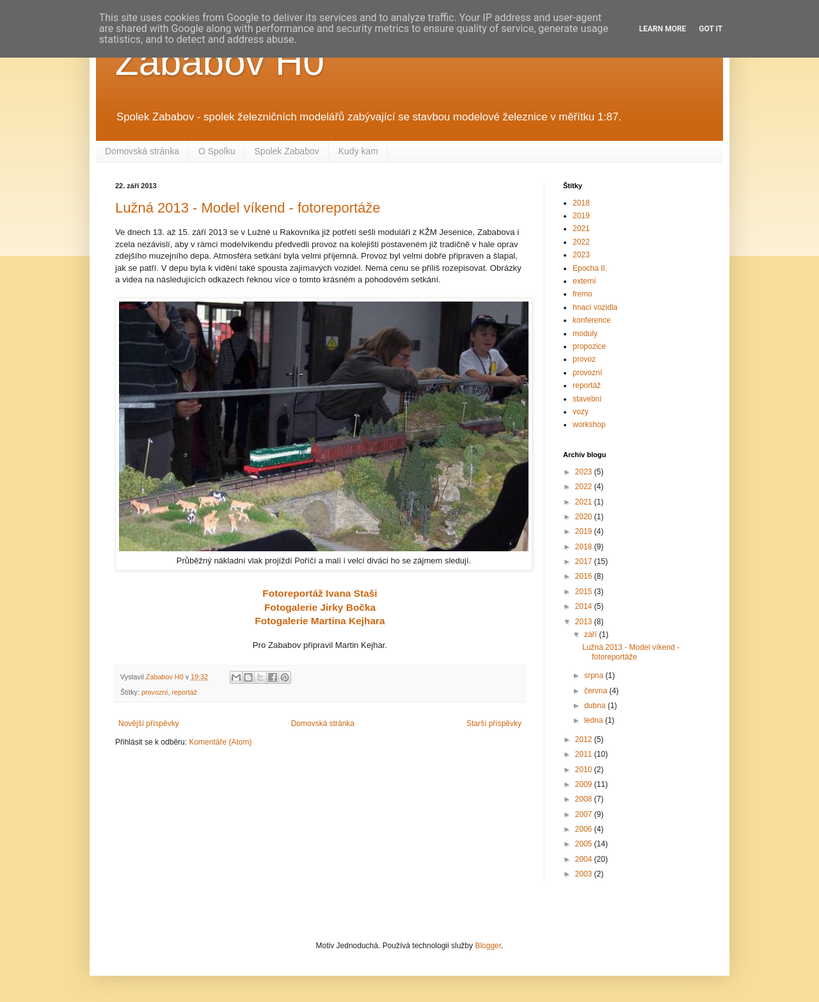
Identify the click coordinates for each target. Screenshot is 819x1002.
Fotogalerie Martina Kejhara (320, 620)
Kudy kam (358, 151)
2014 (584, 606)
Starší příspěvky (493, 723)
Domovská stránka (142, 151)
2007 (584, 814)
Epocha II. (590, 268)
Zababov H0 (219, 61)
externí (584, 281)
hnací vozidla (595, 307)
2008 (584, 799)
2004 (584, 859)
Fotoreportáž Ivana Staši (319, 593)
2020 (584, 516)
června (596, 690)
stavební (587, 398)
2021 (581, 228)
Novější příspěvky (148, 723)
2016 (584, 576)
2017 (584, 561)
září (591, 634)
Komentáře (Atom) (220, 742)
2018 (581, 202)
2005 (584, 843)
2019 (581, 215)
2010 (584, 769)
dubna (596, 705)
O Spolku (216, 151)
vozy (581, 411)
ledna (594, 720)
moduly (585, 333)
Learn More (663, 28)
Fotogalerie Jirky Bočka (320, 607)
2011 (584, 754)
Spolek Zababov (287, 151)
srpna (594, 675)
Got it (710, 28)
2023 (581, 254)
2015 (584, 591)
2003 (584, 873)
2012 (584, 739)
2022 (581, 242)
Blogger (488, 945)
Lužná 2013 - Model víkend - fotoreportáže (248, 208)
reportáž (184, 692)
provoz (584, 359)
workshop (589, 424)
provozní (154, 692)
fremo (582, 293)
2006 (584, 829)
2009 (584, 784)
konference (591, 320)
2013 (584, 621)
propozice (589, 346)
